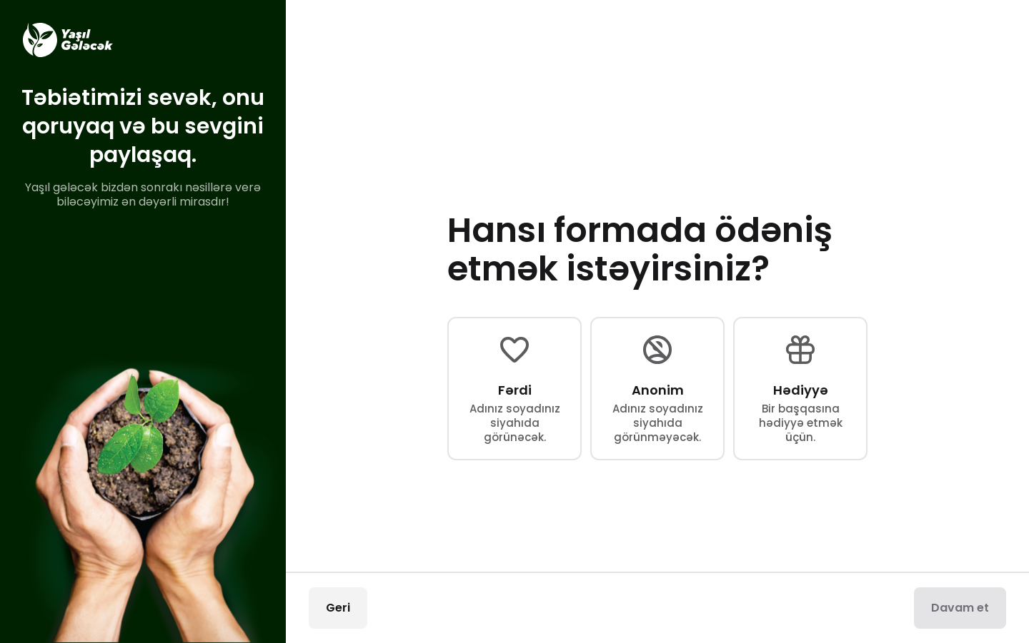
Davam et (960, 607)
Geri (338, 607)
